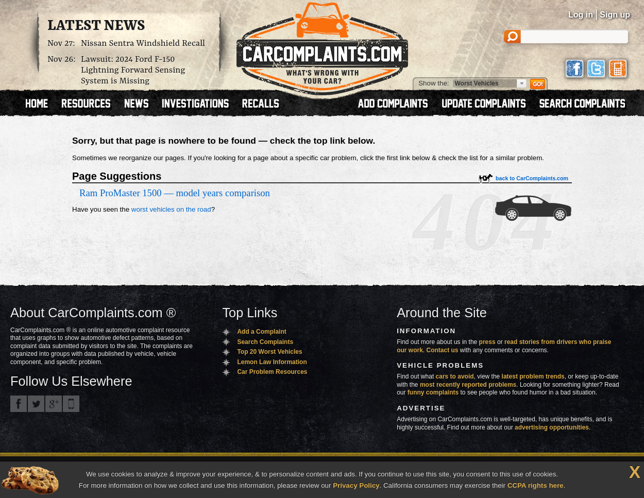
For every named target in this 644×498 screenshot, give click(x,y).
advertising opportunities (552, 427)
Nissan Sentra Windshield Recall (143, 43)
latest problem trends (533, 376)
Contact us (443, 350)
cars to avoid (455, 376)
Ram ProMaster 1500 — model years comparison (174, 192)
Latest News (96, 26)
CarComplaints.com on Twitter (36, 404)
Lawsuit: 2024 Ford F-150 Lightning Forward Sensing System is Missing (133, 70)
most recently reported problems (468, 384)
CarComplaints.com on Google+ (53, 404)
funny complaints (433, 392)
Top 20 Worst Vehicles (269, 351)
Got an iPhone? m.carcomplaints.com (71, 404)
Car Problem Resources (272, 371)
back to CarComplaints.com (532, 178)
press (487, 342)
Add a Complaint (261, 331)
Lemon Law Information (272, 362)
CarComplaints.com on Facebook (18, 404)
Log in (580, 14)
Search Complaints (265, 342)
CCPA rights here (535, 485)
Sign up (615, 14)
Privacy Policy (356, 485)
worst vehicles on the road (171, 209)
